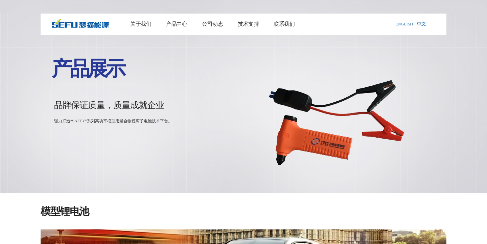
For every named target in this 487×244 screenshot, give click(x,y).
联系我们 (284, 24)
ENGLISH (404, 23)
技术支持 (248, 24)
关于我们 (140, 24)
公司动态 (212, 24)
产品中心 (176, 24)
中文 (421, 23)
